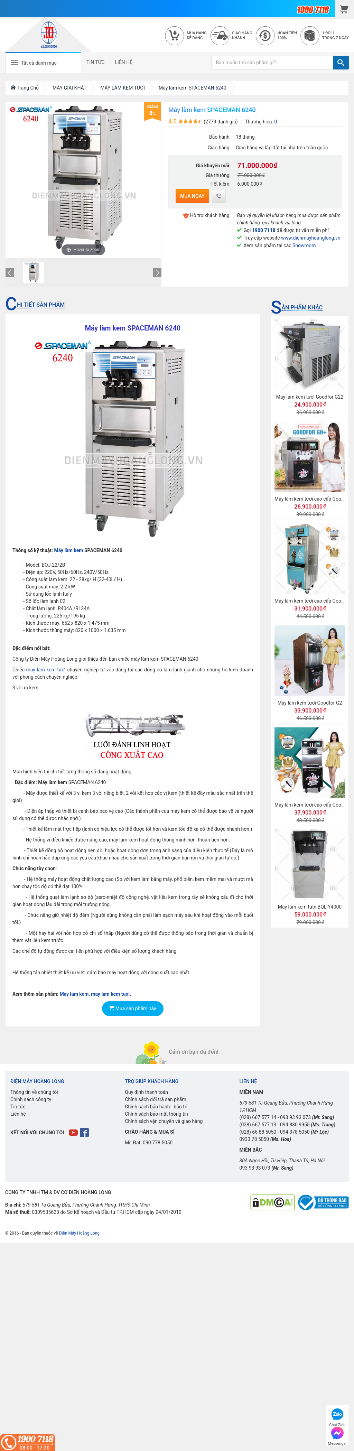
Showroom (304, 245)
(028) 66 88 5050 (258, 1132)
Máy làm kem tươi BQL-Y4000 (310, 907)
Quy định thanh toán (146, 1092)
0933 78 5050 (254, 1139)
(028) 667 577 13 (258, 1124)
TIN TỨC (95, 62)
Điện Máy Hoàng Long (79, 1233)
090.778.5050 (158, 1142)
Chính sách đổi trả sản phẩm (155, 1099)
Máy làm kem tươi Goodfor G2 (310, 703)
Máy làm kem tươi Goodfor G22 (310, 397)
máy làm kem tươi (46, 669)
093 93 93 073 (295, 1117)
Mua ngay (192, 196)
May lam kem (73, 994)
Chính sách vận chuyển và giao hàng (164, 1121)
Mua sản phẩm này (132, 1008)
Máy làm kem (68, 550)
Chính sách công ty (30, 1099)
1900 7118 (264, 230)
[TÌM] (341, 62)
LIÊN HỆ (124, 62)
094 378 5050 (295, 1132)
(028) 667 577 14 (258, 1117)
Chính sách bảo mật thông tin (156, 1114)
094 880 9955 (295, 1124)
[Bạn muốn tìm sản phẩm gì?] (272, 62)
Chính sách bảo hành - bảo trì (156, 1106)
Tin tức (18, 1106)
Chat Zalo (337, 1416)
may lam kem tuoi (110, 994)
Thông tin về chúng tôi (34, 1092)
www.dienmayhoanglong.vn (310, 238)
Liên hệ (18, 1114)
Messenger (337, 1435)
